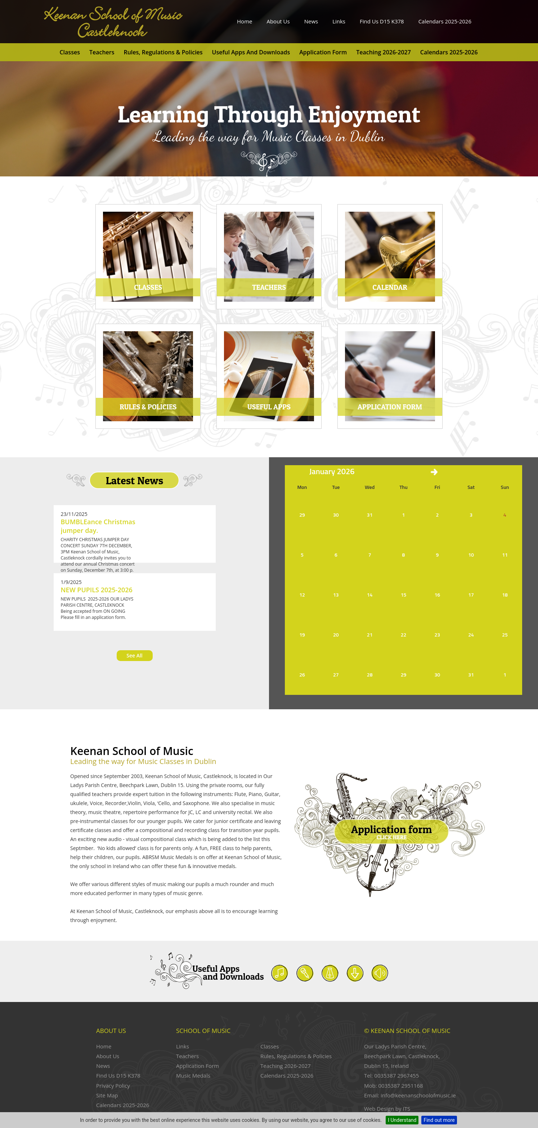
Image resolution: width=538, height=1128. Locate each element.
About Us (278, 21)
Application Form (323, 52)
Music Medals (193, 1075)
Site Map (107, 1095)
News (311, 21)
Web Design (379, 1108)
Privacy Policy (113, 1085)
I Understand (402, 1120)
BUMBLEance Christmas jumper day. (98, 526)
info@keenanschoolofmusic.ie (418, 1095)
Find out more (438, 1120)
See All (134, 655)
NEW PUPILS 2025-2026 (97, 589)
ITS (406, 1108)
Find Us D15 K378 (382, 21)
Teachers (102, 52)
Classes (69, 52)
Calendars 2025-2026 (444, 21)
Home (244, 21)
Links (338, 21)
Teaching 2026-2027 (383, 52)
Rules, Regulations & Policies (163, 52)
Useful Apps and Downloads (251, 52)
